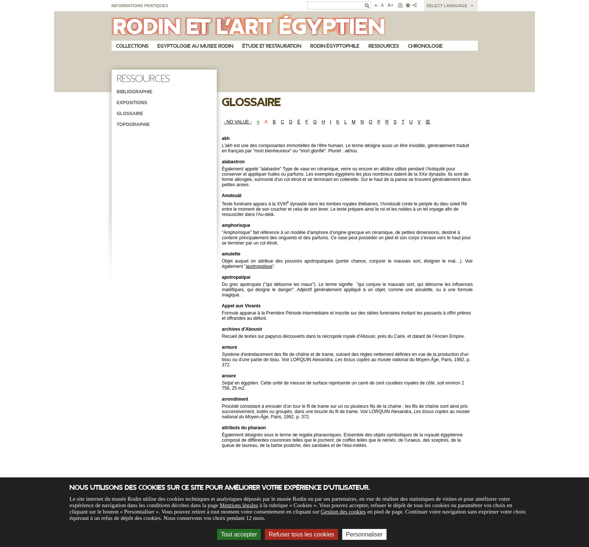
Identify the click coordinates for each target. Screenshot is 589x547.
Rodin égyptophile (334, 46)
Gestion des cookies (343, 512)
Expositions (132, 102)
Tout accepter (239, 534)
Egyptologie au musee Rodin (195, 46)
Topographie (133, 124)
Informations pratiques (140, 5)
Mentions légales (239, 505)
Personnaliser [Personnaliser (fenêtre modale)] (364, 534)
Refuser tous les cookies (301, 534)
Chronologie (425, 46)
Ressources (384, 46)
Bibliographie (135, 91)
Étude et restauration (271, 46)
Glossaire (130, 113)
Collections (132, 46)
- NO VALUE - (238, 122)
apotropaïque (259, 266)
